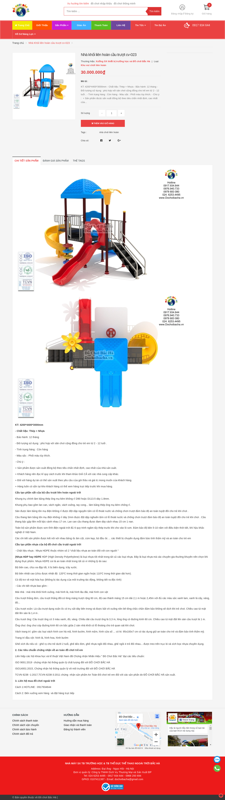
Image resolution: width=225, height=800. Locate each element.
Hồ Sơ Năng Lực (25, 34)
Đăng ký (189, 13)
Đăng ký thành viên (75, 729)
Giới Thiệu (42, 25)
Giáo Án (81, 25)
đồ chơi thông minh (125, 3)
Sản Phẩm (61, 25)
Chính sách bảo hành (24, 729)
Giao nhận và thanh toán (78, 725)
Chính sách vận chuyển (25, 725)
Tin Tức (140, 25)
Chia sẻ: (85, 140)
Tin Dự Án (160, 25)
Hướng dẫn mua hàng (76, 720)
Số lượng (85, 113)
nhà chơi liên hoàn (109, 132)
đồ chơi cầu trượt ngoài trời (64, 544)
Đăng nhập (177, 13)
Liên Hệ (121, 25)
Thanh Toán (101, 25)
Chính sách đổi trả (22, 733)
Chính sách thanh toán (25, 720)
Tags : (84, 132)
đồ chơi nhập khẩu (101, 3)
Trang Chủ (22, 25)
